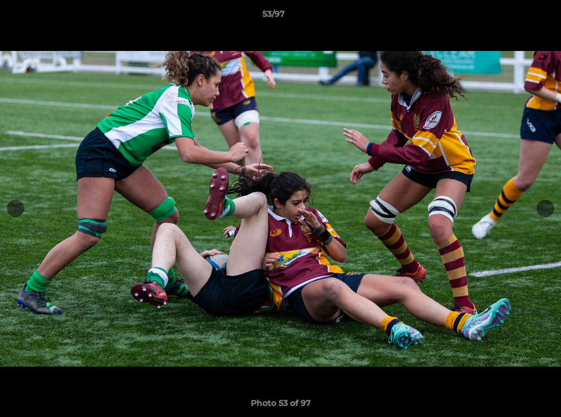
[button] (512, 17)
